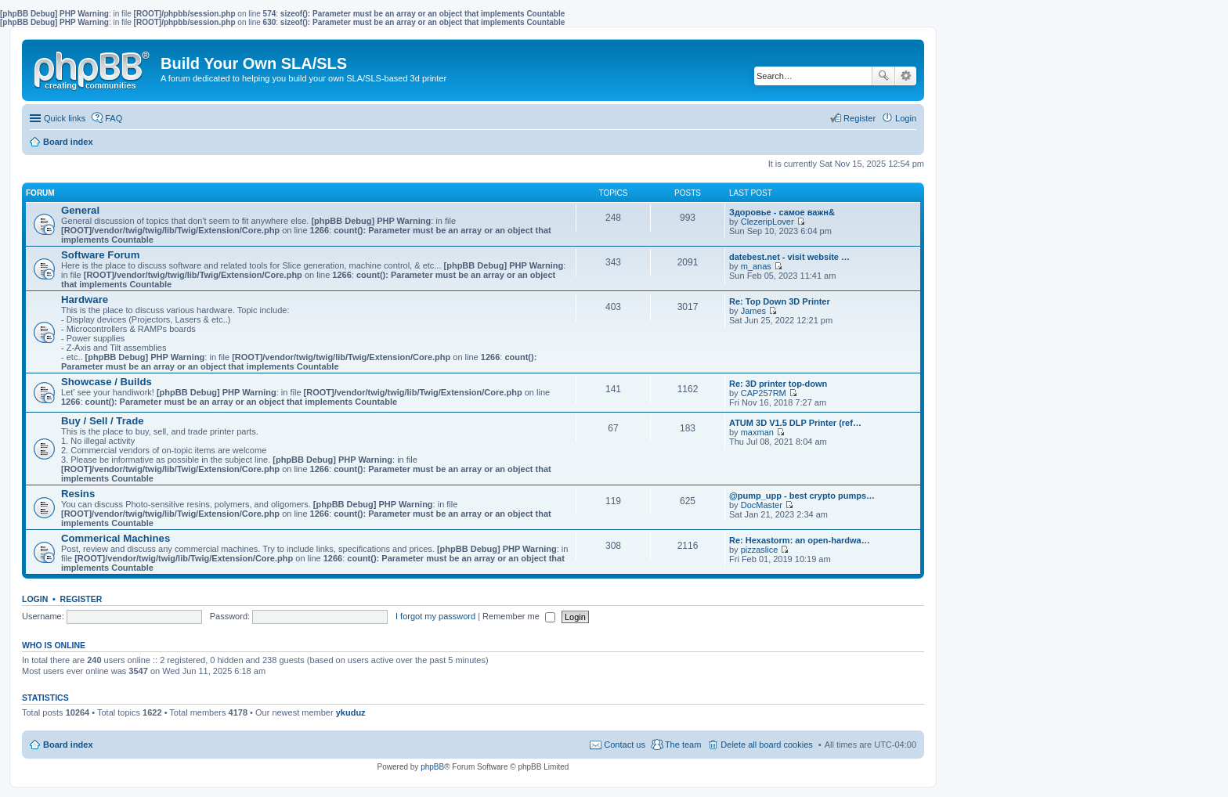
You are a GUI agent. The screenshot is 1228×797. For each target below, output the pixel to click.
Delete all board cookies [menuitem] (766, 744)
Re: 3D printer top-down (778, 383)
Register (81, 599)
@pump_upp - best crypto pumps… (802, 495)
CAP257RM (763, 393)
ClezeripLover (767, 221)
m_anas (756, 266)
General (80, 210)
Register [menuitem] (859, 118)
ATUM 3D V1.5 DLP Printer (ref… (795, 422)
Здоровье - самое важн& (782, 212)
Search (883, 76)
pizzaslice (759, 549)
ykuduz (351, 712)
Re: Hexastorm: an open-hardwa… (799, 540)
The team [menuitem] (683, 744)
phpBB (432, 767)
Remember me (518, 616)
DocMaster (761, 505)
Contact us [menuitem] (624, 744)
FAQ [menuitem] (113, 118)
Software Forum (100, 255)
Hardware (84, 299)
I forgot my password (435, 616)
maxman (757, 432)
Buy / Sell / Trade (102, 421)
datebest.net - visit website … (789, 256)
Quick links (64, 118)
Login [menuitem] (905, 118)
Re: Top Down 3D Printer (779, 301)
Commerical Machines (115, 538)
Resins (78, 493)
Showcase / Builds (106, 382)
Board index (68, 744)
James (753, 311)
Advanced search (905, 76)
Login (35, 599)
